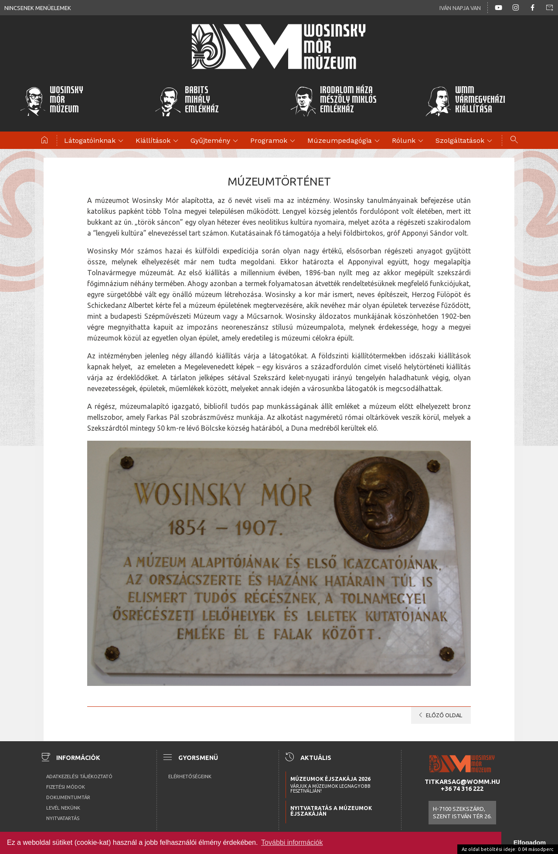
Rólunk (409, 141)
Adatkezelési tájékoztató (79, 776)
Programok (274, 141)
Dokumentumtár (68, 797)
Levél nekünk (63, 807)
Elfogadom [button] (530, 842)
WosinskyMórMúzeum (51, 101)
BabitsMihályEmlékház (187, 101)
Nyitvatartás (62, 818)
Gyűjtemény (216, 141)
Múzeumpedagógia (344, 141)
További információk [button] (292, 842)
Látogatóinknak (95, 141)
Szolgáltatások (465, 141)
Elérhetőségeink (189, 776)
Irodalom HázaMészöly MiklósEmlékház (333, 101)
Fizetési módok (65, 787)
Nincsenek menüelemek (37, 8)
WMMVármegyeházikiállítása (465, 101)
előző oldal (438, 715)
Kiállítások (158, 141)
